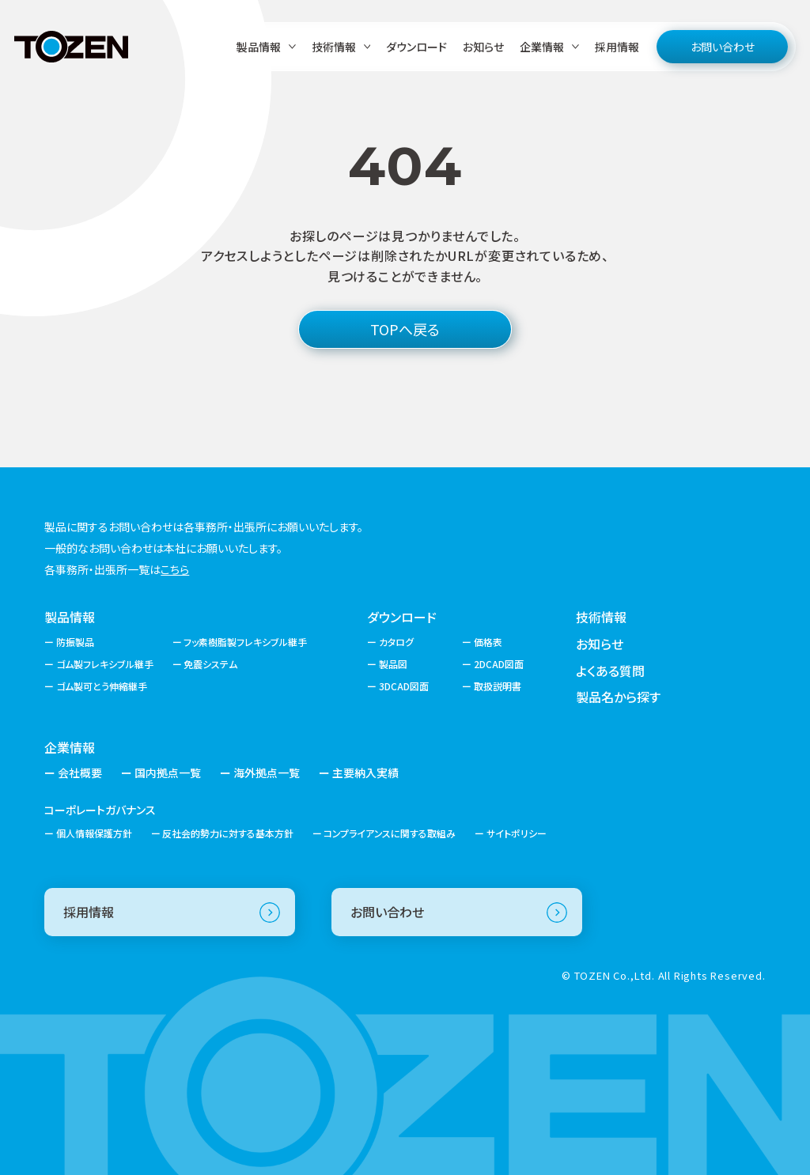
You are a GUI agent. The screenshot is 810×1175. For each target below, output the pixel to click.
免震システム (210, 664)
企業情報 (69, 747)
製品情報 (69, 616)
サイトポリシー (516, 833)
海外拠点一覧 (266, 772)
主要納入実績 (365, 772)
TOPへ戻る (405, 329)
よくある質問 (610, 670)
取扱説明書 (497, 686)
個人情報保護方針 (94, 833)
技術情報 (601, 616)
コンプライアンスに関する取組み (390, 833)
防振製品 (75, 641)
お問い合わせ (723, 47)
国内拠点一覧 (167, 772)
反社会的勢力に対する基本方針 (227, 833)
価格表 (488, 641)
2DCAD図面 (499, 664)
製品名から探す (618, 696)
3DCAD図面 (404, 686)
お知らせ (483, 47)
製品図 (393, 664)
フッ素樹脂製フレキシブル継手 (245, 641)
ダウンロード (416, 47)
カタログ (396, 641)
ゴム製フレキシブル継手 (104, 664)
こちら (175, 569)
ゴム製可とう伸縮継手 (101, 686)
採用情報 (617, 47)
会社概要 (80, 772)
